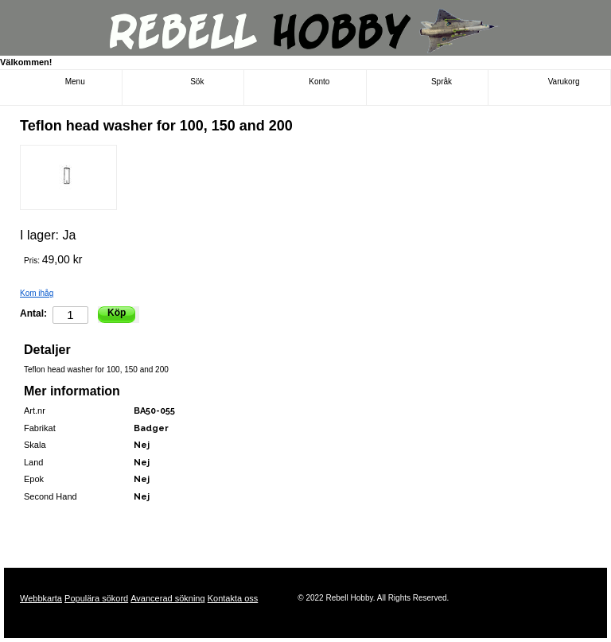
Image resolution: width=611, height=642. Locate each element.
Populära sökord (96, 598)
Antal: (33, 313)
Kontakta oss (233, 598)
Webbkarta (41, 598)
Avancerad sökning (167, 598)
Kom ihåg (36, 293)
